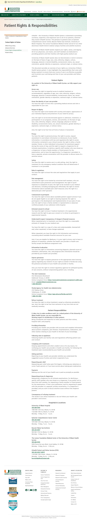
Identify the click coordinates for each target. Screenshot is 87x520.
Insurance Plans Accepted (29, 483)
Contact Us (73, 502)
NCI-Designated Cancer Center (76, 476)
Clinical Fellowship (60, 485)
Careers (72, 495)
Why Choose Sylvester (76, 473)
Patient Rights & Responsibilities (13, 50)
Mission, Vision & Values (77, 487)
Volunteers (73, 497)
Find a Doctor (28, 475)
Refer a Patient (47, 11)
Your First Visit (44, 480)
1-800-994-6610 (36, 284)
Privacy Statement (40, 516)
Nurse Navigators (45, 486)
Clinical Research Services (60, 480)
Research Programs (60, 475)
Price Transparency (45, 497)
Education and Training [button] (58, 15)
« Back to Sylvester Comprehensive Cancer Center (16, 37)
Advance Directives (10, 48)
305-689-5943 (36, 407)
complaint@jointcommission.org (46, 282)
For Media (73, 499)
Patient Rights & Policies (13, 42)
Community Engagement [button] (74, 15)
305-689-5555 (36, 442)
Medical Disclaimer (26, 516)
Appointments (27, 11)
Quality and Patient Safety (75, 490)
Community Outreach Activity (61, 488)
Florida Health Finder (46, 499)
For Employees (62, 516)
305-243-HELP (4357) (38, 452)
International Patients (57, 11)
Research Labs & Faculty (61, 477)
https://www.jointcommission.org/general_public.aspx (65, 280)
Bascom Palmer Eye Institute (80, 5)
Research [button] (45, 15)
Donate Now (67, 11)
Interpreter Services (45, 488)
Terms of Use (33, 516)
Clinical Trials (44, 491)
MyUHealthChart (29, 485)
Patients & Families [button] (35, 15)
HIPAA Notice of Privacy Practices (52, 516)
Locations (34, 11)
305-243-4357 (36, 430)
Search (73, 11)
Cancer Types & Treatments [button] (19, 15)
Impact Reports (74, 485)
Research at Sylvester (60, 473)
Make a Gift (28, 479)
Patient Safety (9, 52)
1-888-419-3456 (36, 296)
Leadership (73, 493)
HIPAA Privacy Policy (10, 45)
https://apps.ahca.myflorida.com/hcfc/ (60, 294)
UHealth (70, 5)
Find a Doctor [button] (4, 15)
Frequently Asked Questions (45, 484)
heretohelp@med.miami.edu (40, 458)
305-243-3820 (36, 420)
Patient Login (81, 11)
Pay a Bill (40, 11)
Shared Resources (60, 483)
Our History (73, 482)
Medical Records (44, 495)
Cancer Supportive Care (45, 478)
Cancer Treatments (45, 474)
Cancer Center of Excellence (75, 480)
